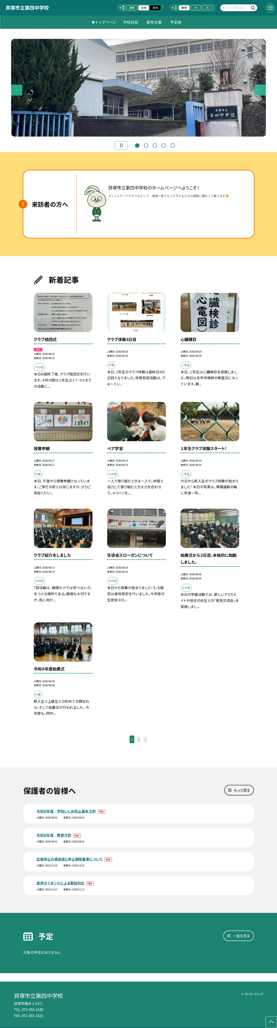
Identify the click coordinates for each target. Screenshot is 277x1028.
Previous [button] (16, 90)
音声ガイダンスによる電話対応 (60, 883)
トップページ (106, 22)
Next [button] (260, 90)
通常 (132, 8)
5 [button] (172, 145)
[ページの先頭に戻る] (271, 1022)
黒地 (155, 8)
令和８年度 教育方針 (54, 835)
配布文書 (154, 22)
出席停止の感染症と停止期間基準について (69, 859)
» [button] (145, 739)
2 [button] (146, 145)
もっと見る (242, 790)
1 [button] (137, 145)
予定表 (175, 22)
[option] (138, 87)
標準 (184, 8)
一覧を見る (241, 935)
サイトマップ (254, 993)
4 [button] (163, 145)
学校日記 (130, 22)
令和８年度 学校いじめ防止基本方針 (66, 811)
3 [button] (155, 145)
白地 (143, 8)
